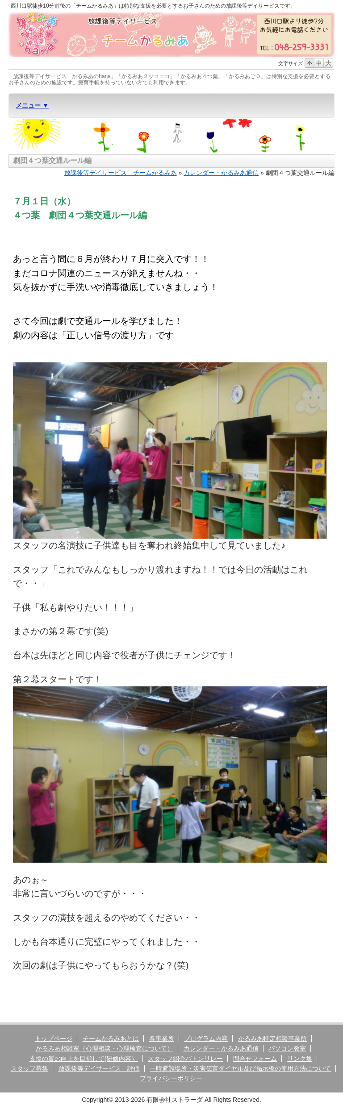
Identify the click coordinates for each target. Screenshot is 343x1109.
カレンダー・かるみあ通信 (221, 172)
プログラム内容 (206, 1038)
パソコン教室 (287, 1048)
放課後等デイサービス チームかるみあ (120, 172)
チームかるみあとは (111, 1038)
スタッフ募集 (29, 1068)
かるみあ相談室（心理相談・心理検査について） (104, 1048)
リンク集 (299, 1058)
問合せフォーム (255, 1058)
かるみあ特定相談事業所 (272, 1038)
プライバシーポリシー (171, 1078)
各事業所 (161, 1038)
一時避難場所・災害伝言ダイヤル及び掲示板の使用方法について (240, 1068)
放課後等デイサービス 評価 (99, 1068)
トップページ (53, 1038)
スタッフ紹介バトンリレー (185, 1058)
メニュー (29, 105)
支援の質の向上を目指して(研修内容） (83, 1058)
